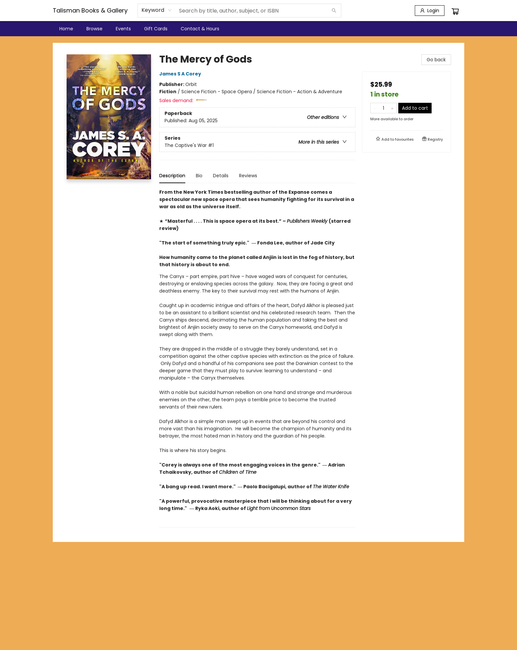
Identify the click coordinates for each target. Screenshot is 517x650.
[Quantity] (383, 108)
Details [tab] (220, 175)
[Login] (429, 10)
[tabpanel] (257, 357)
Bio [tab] (199, 175)
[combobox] (157, 10)
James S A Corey (181, 74)
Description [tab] (172, 175)
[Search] (334, 10)
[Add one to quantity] (392, 108)
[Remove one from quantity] (375, 108)
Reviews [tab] (248, 175)
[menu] (258, 28)
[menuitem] (66, 28)
